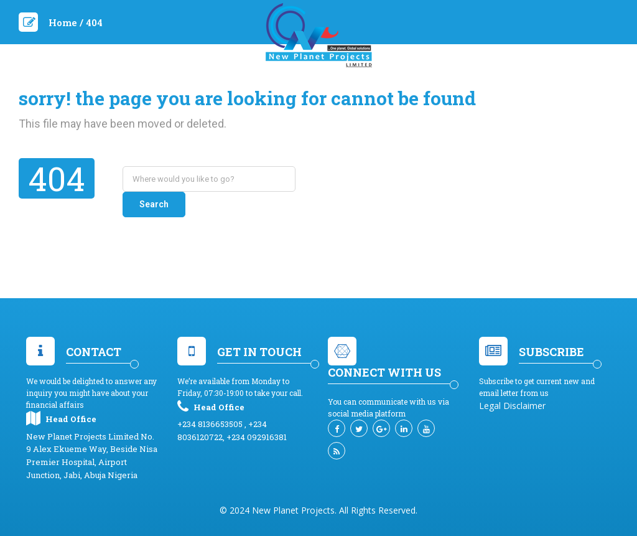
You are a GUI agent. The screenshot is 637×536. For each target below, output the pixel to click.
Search (328, 179)
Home (185, 83)
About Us (235, 83)
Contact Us (436, 83)
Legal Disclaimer (512, 387)
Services (291, 83)
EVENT (339, 83)
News (381, 83)
